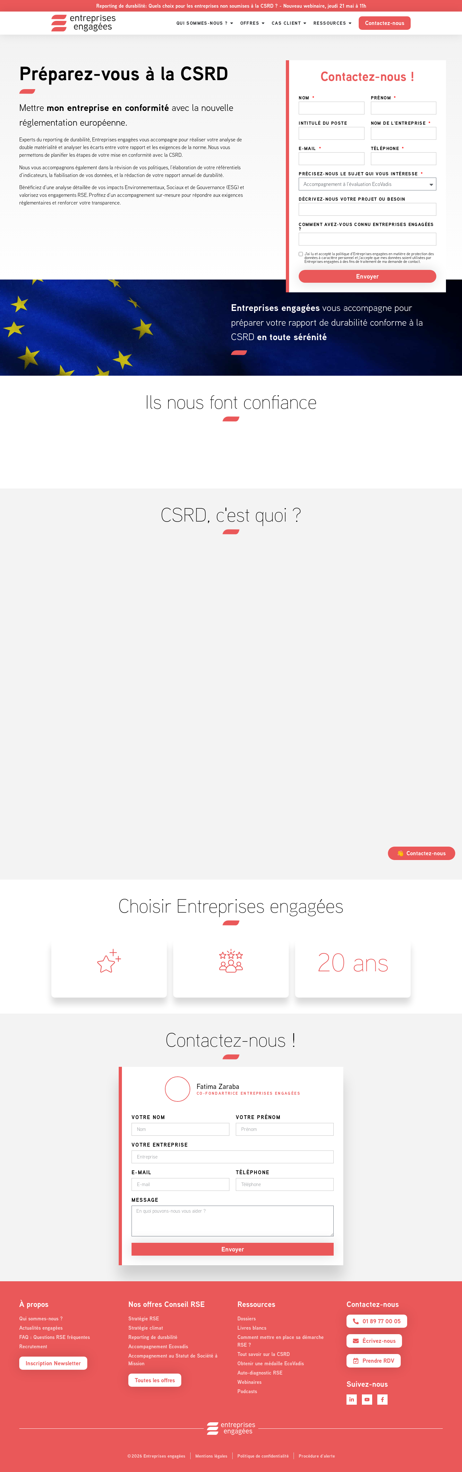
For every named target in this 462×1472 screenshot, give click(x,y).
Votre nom (148, 1118)
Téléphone (386, 148)
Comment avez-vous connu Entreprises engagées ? (366, 227)
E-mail (308, 148)
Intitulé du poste (323, 123)
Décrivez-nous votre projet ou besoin (352, 199)
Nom (305, 98)
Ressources (256, 1304)
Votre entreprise (160, 1145)
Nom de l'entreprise (399, 123)
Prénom (382, 98)
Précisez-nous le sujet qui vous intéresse (359, 174)
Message (145, 1200)
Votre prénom (258, 1118)
